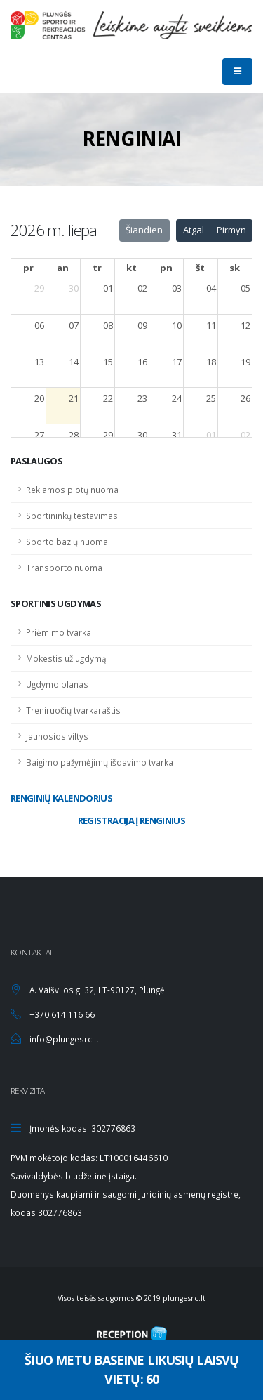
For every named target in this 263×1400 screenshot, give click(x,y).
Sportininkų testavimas (72, 515)
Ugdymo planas (57, 684)
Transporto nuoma (64, 567)
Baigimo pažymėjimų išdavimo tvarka (99, 762)
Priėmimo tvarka (58, 632)
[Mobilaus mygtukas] (237, 71)
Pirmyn (231, 229)
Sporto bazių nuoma (67, 541)
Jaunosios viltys (57, 736)
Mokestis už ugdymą (66, 658)
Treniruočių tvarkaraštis (73, 710)
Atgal (193, 229)
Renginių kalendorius (61, 798)
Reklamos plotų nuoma (72, 489)
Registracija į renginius (131, 820)
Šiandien (144, 229)
